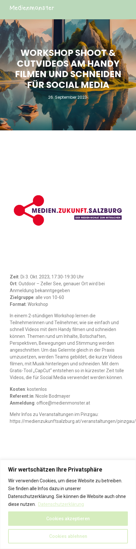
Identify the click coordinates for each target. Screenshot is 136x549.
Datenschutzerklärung (61, 504)
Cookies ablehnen (68, 536)
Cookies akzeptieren (68, 518)
